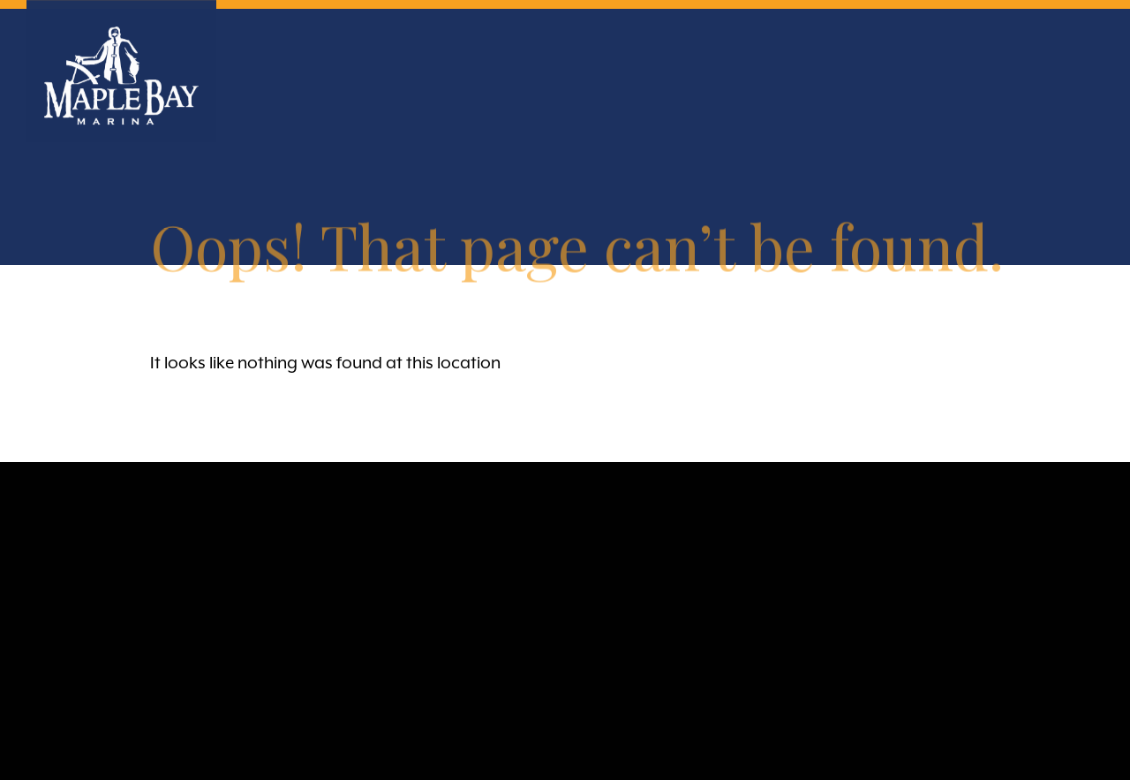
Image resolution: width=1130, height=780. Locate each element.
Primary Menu (1088, 46)
